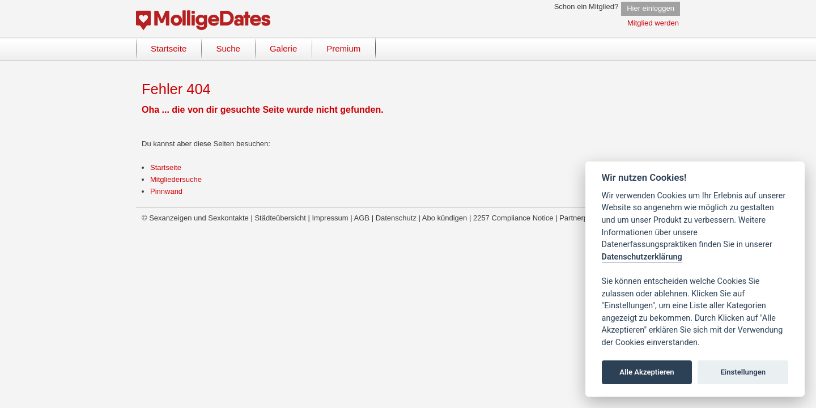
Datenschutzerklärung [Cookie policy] (642, 257)
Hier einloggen (650, 8)
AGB (361, 218)
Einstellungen (743, 372)
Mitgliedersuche (176, 179)
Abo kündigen (445, 218)
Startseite (165, 167)
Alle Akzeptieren (646, 372)
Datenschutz (396, 218)
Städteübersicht (279, 218)
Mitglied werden (653, 23)
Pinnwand (166, 191)
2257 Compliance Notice (513, 218)
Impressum (330, 218)
